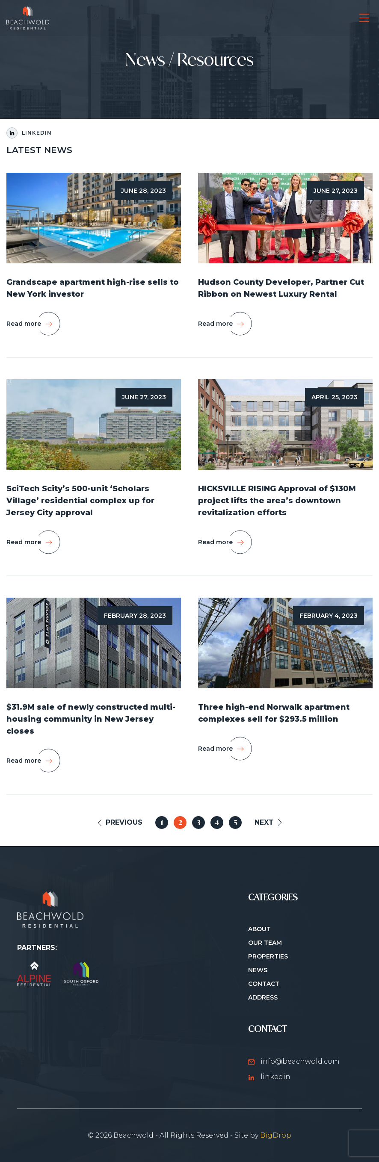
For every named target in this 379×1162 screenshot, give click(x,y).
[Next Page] (268, 822)
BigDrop (275, 1135)
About (259, 929)
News (257, 970)
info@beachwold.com (294, 1061)
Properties (268, 956)
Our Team (265, 943)
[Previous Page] (120, 822)
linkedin (269, 1077)
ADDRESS (263, 997)
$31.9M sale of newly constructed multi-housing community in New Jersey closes (90, 719)
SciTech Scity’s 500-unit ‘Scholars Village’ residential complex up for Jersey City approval (80, 500)
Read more (23, 323)
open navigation (364, 14)
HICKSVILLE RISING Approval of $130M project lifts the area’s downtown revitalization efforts (277, 500)
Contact (263, 984)
